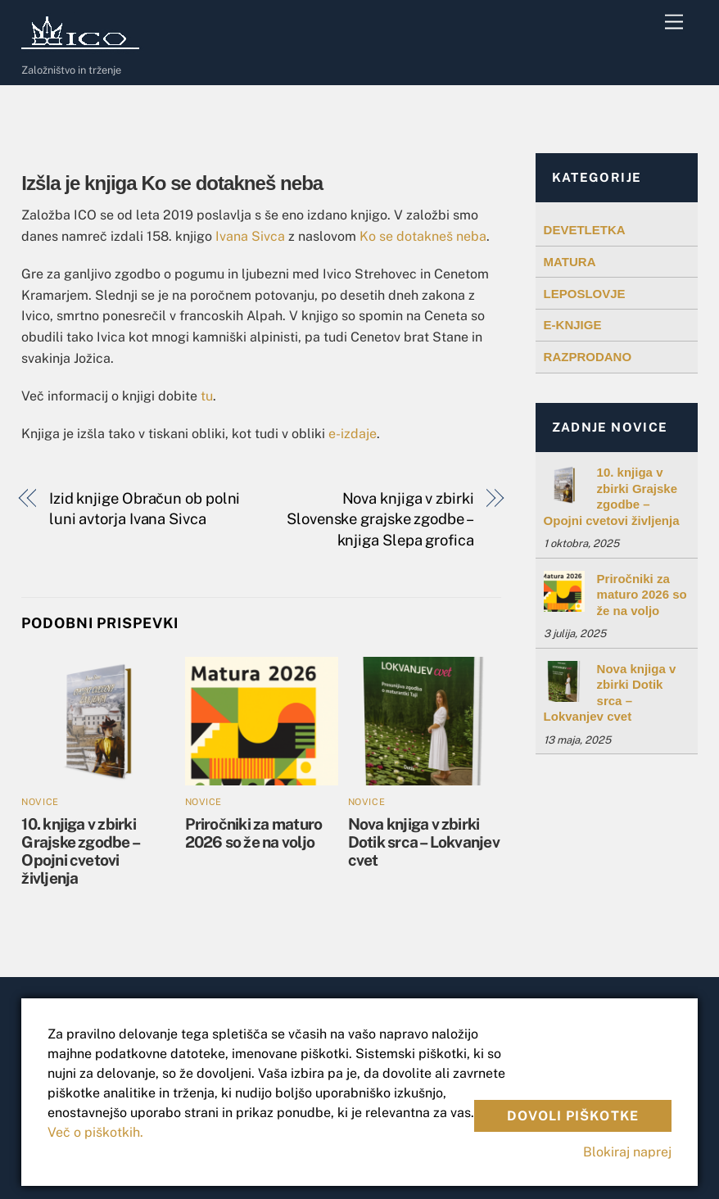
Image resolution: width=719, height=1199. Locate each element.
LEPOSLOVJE (585, 294)
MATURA (570, 262)
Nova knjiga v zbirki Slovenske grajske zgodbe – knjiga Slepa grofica (380, 519)
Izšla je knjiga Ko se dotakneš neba (172, 183)
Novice (39, 802)
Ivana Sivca (250, 236)
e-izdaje (352, 433)
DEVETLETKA (585, 230)
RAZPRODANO (588, 357)
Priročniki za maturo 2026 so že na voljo (254, 833)
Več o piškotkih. (95, 1132)
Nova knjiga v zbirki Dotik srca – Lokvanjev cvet (424, 842)
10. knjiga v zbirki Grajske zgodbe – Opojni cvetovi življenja (80, 851)
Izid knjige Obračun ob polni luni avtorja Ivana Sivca (144, 509)
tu (207, 396)
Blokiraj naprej (627, 1152)
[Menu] (674, 22)
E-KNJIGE (573, 325)
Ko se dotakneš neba (423, 236)
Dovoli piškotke (573, 1116)
